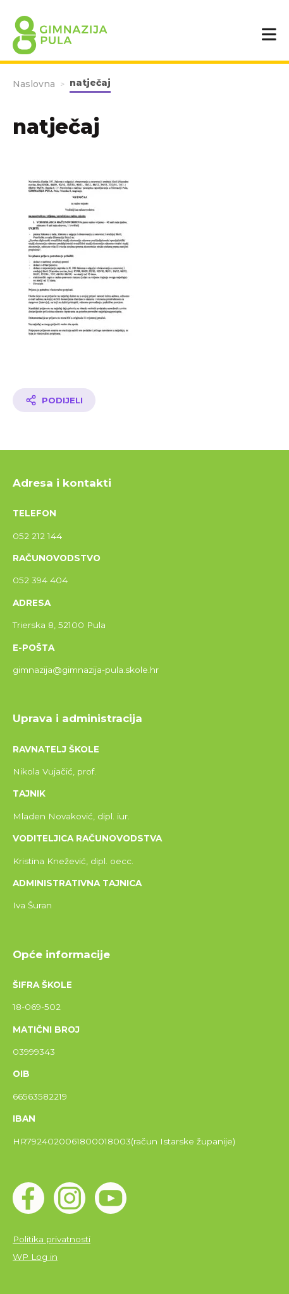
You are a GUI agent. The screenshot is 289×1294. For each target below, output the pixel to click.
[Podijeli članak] (54, 400)
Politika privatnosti (51, 1239)
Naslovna (34, 84)
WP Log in (35, 1257)
